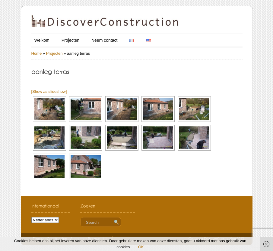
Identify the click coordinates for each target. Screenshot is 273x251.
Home (36, 53)
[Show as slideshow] (49, 91)
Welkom (41, 40)
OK (141, 247)
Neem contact (104, 40)
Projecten (70, 40)
